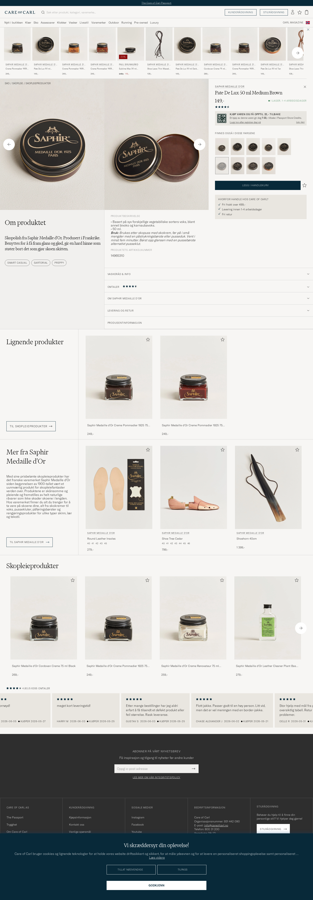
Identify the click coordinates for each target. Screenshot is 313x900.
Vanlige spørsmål (80, 832)
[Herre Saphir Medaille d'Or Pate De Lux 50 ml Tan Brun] (272, 44)
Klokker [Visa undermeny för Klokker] (61, 22)
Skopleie (17, 83)
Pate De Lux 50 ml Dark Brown (186, 68)
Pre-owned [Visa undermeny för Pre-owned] (141, 22)
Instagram (138, 817)
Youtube (137, 832)
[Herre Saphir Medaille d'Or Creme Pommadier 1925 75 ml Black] (118, 618)
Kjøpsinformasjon (80, 817)
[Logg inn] (292, 12)
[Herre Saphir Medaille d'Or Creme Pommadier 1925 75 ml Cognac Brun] (102, 44)
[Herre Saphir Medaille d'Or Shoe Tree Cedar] (193, 487)
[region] (156, 710)
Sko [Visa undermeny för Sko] (36, 22)
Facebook (138, 824)
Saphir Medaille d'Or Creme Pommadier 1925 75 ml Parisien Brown (117, 425)
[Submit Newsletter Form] (193, 769)
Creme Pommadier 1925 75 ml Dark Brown (16, 68)
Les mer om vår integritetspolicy (156, 777)
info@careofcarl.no (216, 825)
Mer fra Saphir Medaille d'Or (27, 456)
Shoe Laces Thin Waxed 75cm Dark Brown (158, 68)
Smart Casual (17, 262)
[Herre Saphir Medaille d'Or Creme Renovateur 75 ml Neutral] (193, 618)
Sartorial (41, 262)
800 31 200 (212, 829)
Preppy (59, 262)
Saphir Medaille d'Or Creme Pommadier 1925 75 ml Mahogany (192, 425)
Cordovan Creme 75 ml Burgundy (214, 68)
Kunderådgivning (240, 12)
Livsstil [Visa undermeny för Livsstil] (84, 22)
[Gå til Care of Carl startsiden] (20, 12)
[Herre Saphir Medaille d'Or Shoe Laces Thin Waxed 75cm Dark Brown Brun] (159, 44)
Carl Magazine (293, 22)
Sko (7, 83)
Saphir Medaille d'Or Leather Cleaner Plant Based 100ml (267, 666)
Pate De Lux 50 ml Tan (271, 68)
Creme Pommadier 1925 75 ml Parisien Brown (243, 68)
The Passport (15, 817)
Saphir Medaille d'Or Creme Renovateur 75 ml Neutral (190, 666)
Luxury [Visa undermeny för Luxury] (154, 22)
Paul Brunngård (128, 64)
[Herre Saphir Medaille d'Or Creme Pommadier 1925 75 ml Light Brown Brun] (74, 44)
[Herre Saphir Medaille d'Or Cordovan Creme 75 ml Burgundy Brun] (215, 44)
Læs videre (157, 857)
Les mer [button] (300, 122)
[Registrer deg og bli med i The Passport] (261, 118)
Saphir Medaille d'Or (17, 65)
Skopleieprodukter (38, 83)
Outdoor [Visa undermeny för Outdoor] (114, 22)
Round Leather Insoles (101, 538)
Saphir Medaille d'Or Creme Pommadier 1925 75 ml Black (117, 666)
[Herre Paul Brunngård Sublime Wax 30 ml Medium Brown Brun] (130, 44)
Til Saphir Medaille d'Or (29, 542)
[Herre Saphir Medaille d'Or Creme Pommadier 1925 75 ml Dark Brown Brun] (17, 44)
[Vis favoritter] (299, 12)
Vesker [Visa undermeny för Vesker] (73, 22)
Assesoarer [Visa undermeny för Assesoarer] (48, 22)
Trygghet (12, 824)
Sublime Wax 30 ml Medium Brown (128, 68)
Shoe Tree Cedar (172, 538)
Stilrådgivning (273, 12)
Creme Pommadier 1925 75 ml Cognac (101, 68)
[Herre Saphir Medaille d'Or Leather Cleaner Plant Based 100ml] (267, 618)
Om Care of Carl (17, 832)
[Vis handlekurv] (306, 12)
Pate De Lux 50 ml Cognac (42, 68)
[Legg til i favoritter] (147, 340)
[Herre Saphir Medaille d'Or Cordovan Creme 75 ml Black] (43, 618)
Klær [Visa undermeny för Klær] (28, 22)
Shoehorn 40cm (247, 538)
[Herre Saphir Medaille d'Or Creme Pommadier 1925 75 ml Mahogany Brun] (193, 377)
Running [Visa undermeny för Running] (126, 22)
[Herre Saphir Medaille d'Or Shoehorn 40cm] (268, 487)
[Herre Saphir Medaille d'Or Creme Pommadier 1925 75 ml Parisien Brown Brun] (244, 44)
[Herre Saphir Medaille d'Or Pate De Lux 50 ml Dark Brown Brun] (187, 44)
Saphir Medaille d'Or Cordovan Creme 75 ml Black (43, 666)
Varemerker (98, 22)
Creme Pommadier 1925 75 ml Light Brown (73, 68)
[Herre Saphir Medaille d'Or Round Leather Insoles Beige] (119, 487)
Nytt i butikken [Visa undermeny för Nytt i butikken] (13, 22)
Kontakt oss (76, 824)
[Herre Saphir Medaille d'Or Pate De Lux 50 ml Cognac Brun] (45, 44)
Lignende (35, 342)
